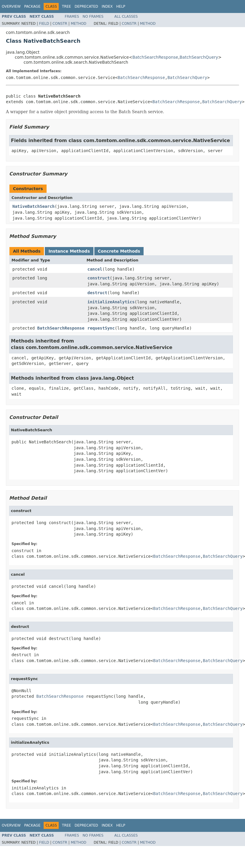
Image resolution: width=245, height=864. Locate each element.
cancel (94, 269)
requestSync (101, 328)
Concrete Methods (119, 251)
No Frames (93, 16)
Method (78, 24)
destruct (97, 292)
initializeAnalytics (110, 301)
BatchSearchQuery (199, 57)
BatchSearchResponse (155, 57)
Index (107, 6)
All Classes (126, 16)
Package (32, 6)
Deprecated (86, 6)
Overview (11, 6)
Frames (72, 16)
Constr (59, 24)
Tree (66, 6)
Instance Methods (69, 251)
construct (98, 278)
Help (120, 6)
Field (44, 24)
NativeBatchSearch (33, 206)
